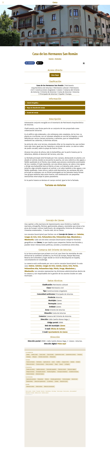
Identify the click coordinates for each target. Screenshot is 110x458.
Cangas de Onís (30, 237)
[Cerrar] (3, 2)
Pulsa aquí (61, 344)
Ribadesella (29, 240)
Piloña (56, 269)
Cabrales (80, 234)
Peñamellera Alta (49, 237)
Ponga (61, 269)
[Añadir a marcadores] (84, 63)
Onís (39, 237)
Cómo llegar (55, 75)
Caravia (58, 266)
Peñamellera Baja (63, 237)
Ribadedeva (75, 237)
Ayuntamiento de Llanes (58, 332)
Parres (75, 266)
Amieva (31, 266)
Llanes (65, 266)
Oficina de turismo (58, 329)
